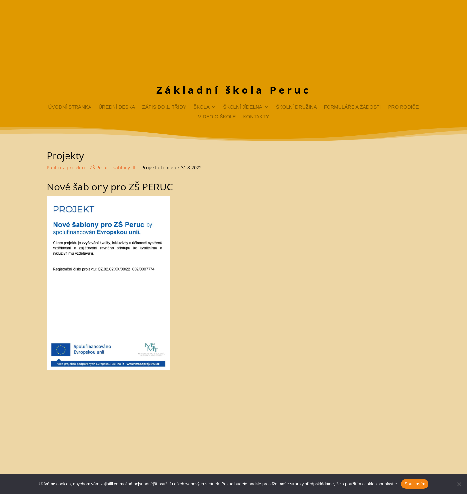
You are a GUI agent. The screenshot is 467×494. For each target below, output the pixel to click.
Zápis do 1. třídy (164, 107)
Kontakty (256, 116)
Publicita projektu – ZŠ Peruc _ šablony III (91, 167)
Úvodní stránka (69, 107)
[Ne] (459, 484)
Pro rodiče (403, 107)
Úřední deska (117, 107)
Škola (201, 107)
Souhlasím (414, 483)
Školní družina (296, 107)
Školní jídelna (242, 107)
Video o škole (217, 116)
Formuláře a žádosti (352, 107)
